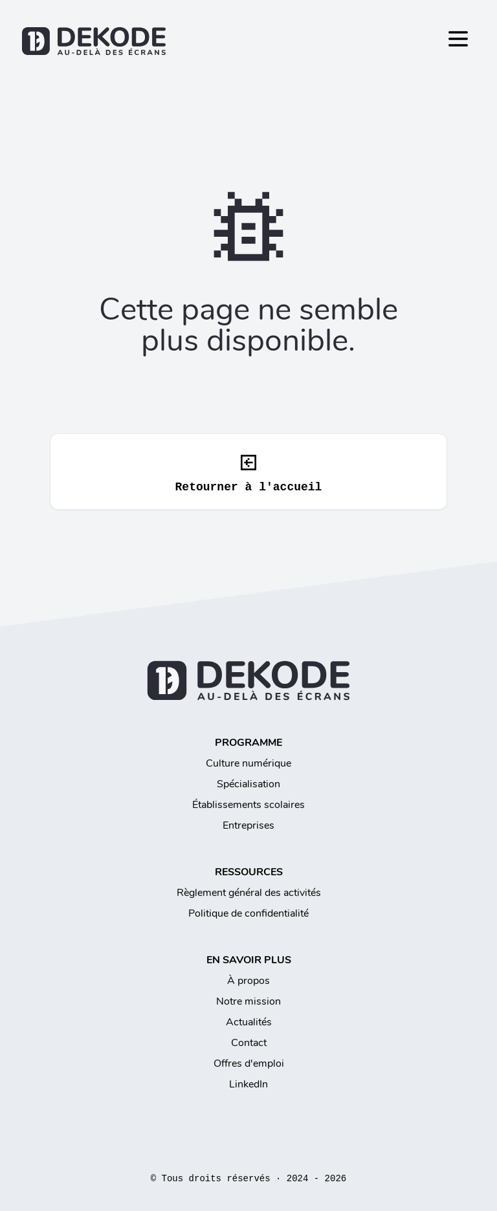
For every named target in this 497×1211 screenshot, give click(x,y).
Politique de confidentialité (248, 913)
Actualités (249, 1022)
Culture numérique (248, 763)
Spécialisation (248, 784)
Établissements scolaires (248, 805)
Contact (249, 1043)
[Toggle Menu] (458, 39)
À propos (248, 981)
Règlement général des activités (249, 893)
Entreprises (248, 825)
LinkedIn (248, 1084)
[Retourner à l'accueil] (248, 40)
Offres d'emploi (249, 1063)
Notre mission (248, 1001)
